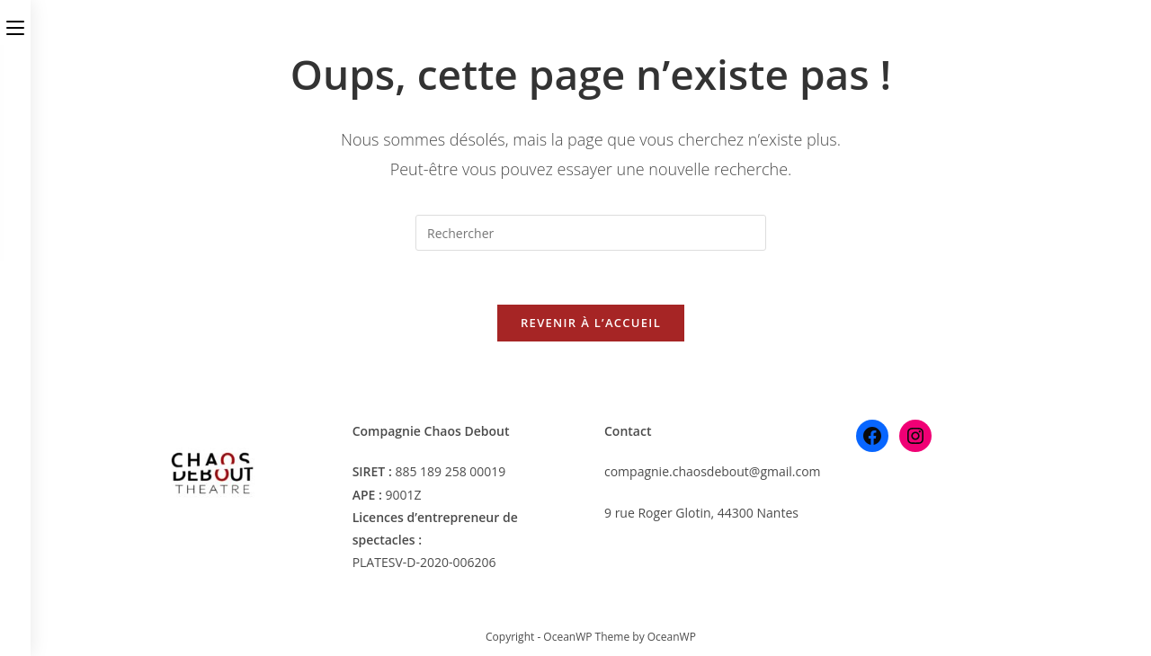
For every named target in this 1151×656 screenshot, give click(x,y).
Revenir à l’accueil (591, 323)
